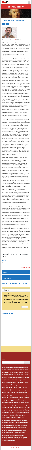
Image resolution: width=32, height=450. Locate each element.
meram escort (7, 423)
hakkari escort (20, 377)
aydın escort (17, 369)
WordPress (13, 447)
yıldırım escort (20, 437)
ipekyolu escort (18, 412)
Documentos (7, 23)
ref (29, 267)
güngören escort (24, 410)
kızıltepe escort (7, 418)
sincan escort (7, 432)
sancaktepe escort (8, 428)
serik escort (12, 430)
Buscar (3, 359)
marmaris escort (14, 422)
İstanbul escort (7, 440)
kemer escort (19, 417)
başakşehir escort (8, 400)
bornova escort (24, 402)
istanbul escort (13, 379)
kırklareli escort (22, 382)
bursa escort (12, 372)
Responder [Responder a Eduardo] (24, 307)
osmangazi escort (8, 427)
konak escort (19, 418)
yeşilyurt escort (15, 437)
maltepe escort (22, 420)
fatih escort (13, 409)
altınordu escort (8, 395)
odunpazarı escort (13, 425)
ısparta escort (7, 379)
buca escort (13, 404)
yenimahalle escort (8, 437)
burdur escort (7, 372)
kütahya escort (18, 384)
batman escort (7, 370)
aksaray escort (11, 367)
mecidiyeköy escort (20, 422)
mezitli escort (20, 423)
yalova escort (15, 392)
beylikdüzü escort (18, 402)
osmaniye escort (17, 387)
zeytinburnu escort (13, 438)
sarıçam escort (14, 428)
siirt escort (18, 389)
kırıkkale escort (16, 382)
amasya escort (17, 367)
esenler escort (12, 407)
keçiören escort (14, 417)
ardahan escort (7, 369)
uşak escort (7, 392)
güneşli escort (18, 410)
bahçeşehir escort (20, 399)
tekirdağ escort (12, 390)
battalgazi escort (14, 400)
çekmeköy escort (8, 405)
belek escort (7, 402)
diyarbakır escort (13, 374)
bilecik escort (18, 370)
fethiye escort (18, 409)
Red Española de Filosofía (16, 7)
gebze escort (7, 410)
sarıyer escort (19, 428)
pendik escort (20, 427)
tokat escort (17, 390)
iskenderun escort (24, 412)
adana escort (17, 365)
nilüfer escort (7, 425)
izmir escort (18, 379)
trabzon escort (22, 390)
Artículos (3, 23)
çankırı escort (23, 372)
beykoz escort (12, 402)
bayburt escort (13, 370)
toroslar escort (13, 435)
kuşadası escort (16, 420)
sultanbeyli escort (8, 433)
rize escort (22, 387)
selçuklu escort (7, 430)
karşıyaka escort (20, 415)
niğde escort (7, 387)
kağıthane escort (19, 413)
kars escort (18, 380)
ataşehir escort (18, 397)
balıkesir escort (23, 369)
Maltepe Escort (20, 438)
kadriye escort (13, 413)
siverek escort (16, 432)
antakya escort (20, 395)
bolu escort (13, 365)
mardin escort (7, 385)
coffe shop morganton (6, 365)
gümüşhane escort (13, 377)
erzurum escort (13, 375)
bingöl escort (23, 370)
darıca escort (24, 405)
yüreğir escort (7, 438)
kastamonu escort (23, 380)
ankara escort (22, 367)
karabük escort (7, 380)
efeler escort (7, 407)
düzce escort (18, 374)
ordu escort (11, 387)
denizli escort (7, 374)
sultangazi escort (14, 433)
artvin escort (12, 369)
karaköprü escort (8, 415)
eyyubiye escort (8, 409)
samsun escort (7, 389)
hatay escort (25, 377)
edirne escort (23, 374)
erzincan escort (7, 375)
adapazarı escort (8, 394)
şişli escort (12, 432)
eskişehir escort (19, 375)
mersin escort (12, 385)
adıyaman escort (23, 365)
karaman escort (13, 380)
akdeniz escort (13, 394)
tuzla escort (18, 435)
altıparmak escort (14, 395)
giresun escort (7, 377)
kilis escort (11, 382)
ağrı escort (7, 367)
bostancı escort (8, 404)
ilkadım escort (7, 412)
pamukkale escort (14, 427)
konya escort (12, 384)
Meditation (18, 447)
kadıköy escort (7, 413)
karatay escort (14, 415)
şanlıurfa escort (13, 389)
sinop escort (22, 389)
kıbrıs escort (7, 382)
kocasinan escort (13, 418)
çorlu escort (13, 405)
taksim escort (20, 433)
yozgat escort (20, 392)
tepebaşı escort (8, 435)
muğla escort (17, 385)
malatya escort (23, 384)
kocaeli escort (7, 384)
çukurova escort (19, 405)
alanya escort (18, 394)
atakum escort (12, 397)
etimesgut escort (24, 407)
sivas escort (7, 390)
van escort (11, 392)
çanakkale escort (18, 372)
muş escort (22, 385)
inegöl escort (12, 412)
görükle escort (12, 410)
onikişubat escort (20, 425)
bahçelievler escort (13, 399)
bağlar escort (7, 399)
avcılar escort (23, 397)
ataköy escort (7, 397)
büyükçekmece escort (19, 404)
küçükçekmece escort (9, 420)
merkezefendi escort (14, 423)
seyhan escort (17, 430)
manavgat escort (8, 422)
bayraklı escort (20, 400)
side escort (22, 430)
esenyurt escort (18, 407)
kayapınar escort (8, 417)
